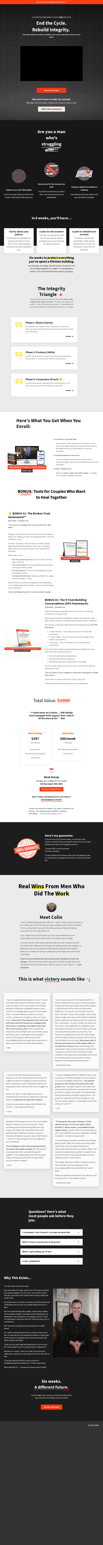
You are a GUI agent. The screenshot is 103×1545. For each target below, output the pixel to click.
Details (69, 353)
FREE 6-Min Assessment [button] (51, 110)
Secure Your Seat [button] (51, 91)
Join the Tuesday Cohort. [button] (51, 841)
